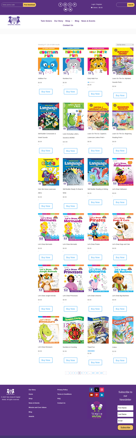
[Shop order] (125, 39)
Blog (77, 21)
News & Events (88, 21)
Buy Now (45, 86)
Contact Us (68, 25)
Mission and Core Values (37, 402)
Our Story (58, 21)
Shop (69, 21)
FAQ (59, 393)
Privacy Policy (62, 384)
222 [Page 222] (93, 367)
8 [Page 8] (86, 367)
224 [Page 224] (101, 367)
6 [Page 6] (81, 367)
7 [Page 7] (84, 367)
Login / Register (96, 4)
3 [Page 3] (74, 367)
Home (31, 388)
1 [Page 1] (69, 367)
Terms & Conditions (64, 388)
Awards (31, 411)
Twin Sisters (46, 21)
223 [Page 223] (97, 367)
